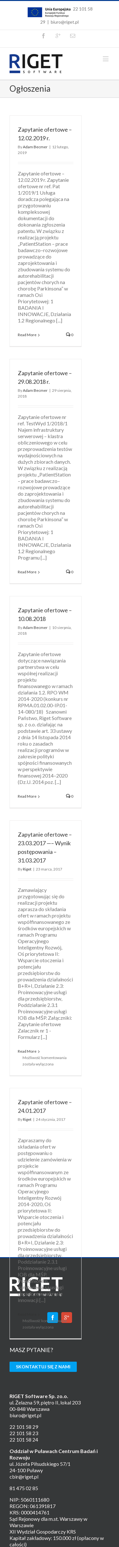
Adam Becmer (35, 146)
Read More (27, 334)
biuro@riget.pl (65, 22)
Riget (27, 844)
